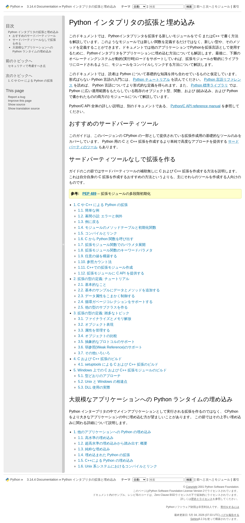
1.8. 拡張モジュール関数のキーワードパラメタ (115, 250)
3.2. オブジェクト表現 (95, 324)
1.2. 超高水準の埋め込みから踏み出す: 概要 (112, 443)
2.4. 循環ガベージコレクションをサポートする (115, 302)
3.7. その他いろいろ (94, 353)
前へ (199, 6)
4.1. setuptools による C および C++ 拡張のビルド (118, 364)
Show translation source (24, 108)
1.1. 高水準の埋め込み (95, 438)
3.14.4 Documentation (42, 6)
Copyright (191, 486)
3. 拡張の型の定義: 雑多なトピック (101, 313)
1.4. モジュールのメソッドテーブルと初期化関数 (117, 227)
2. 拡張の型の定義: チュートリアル (101, 279)
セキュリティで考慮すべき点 (27, 66)
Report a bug (16, 97)
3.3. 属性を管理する (94, 330)
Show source (16, 104)
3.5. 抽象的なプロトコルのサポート (106, 342)
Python (15, 6)
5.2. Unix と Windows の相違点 (102, 381)
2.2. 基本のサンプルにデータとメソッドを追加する (119, 290)
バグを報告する (230, 515)
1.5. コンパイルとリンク (97, 233)
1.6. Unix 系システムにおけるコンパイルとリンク (117, 466)
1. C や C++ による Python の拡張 (100, 205)
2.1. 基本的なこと (92, 284)
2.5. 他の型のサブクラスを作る (103, 307)
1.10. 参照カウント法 (95, 262)
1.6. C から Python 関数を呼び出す (106, 239)
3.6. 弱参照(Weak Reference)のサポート (110, 347)
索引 (236, 6)
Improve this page (20, 100)
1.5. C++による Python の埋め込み (105, 460)
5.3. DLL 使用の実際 (94, 387)
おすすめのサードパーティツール (34, 35)
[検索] (166, 7)
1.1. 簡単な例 (88, 210)
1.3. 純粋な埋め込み (94, 449)
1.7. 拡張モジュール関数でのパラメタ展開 (111, 245)
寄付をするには (230, 507)
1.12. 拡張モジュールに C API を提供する (111, 273)
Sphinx (194, 519)
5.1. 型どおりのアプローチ (99, 376)
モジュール (222, 6)
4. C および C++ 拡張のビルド (97, 359)
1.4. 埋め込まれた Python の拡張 (104, 455)
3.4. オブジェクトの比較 (97, 336)
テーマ (134, 6)
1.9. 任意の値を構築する (97, 256)
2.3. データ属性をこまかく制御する (106, 296)
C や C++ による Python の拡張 (30, 80)
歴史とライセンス (202, 498)
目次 (10, 26)
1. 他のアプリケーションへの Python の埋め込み (112, 432)
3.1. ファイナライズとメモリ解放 (104, 319)
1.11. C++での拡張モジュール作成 (105, 267)
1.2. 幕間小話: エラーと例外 (100, 216)
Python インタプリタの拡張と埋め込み (89, 6)
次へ (209, 6)
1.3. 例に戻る (88, 222)
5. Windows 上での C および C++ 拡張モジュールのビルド (120, 370)
